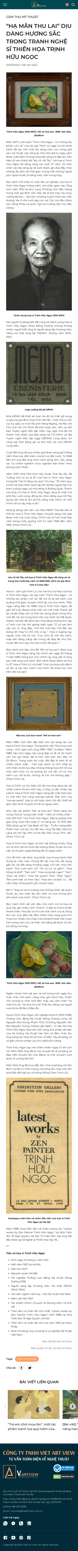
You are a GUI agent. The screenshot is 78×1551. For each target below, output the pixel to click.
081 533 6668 (19, 1506)
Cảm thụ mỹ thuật (22, 16)
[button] (5, 1406)
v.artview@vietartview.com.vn (26, 1511)
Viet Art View (30, 1544)
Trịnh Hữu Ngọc (27, 1358)
